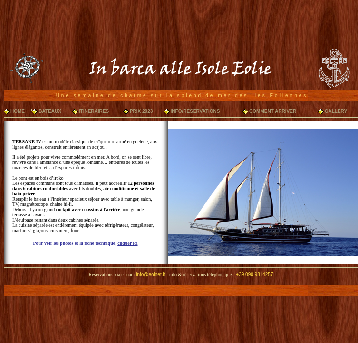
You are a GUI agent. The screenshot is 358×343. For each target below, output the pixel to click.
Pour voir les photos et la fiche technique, (85, 243)
